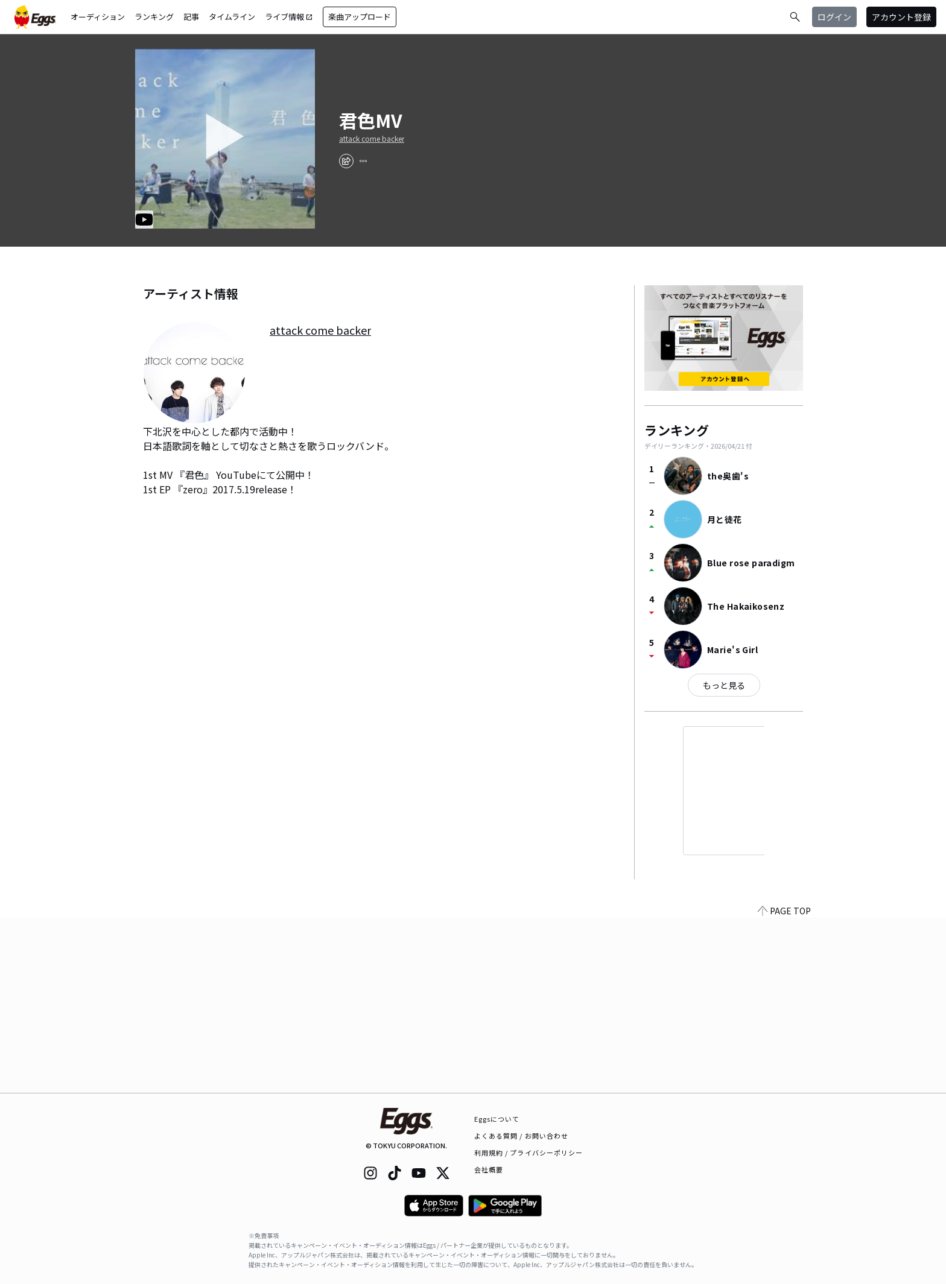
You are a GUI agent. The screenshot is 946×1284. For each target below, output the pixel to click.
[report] (363, 161)
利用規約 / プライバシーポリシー (528, 1152)
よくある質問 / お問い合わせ (521, 1135)
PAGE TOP (784, 1086)
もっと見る (724, 685)
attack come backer (371, 139)
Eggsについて (497, 1119)
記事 (191, 16)
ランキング (154, 16)
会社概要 (488, 1169)
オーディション (98, 16)
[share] (346, 161)
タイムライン (232, 16)
